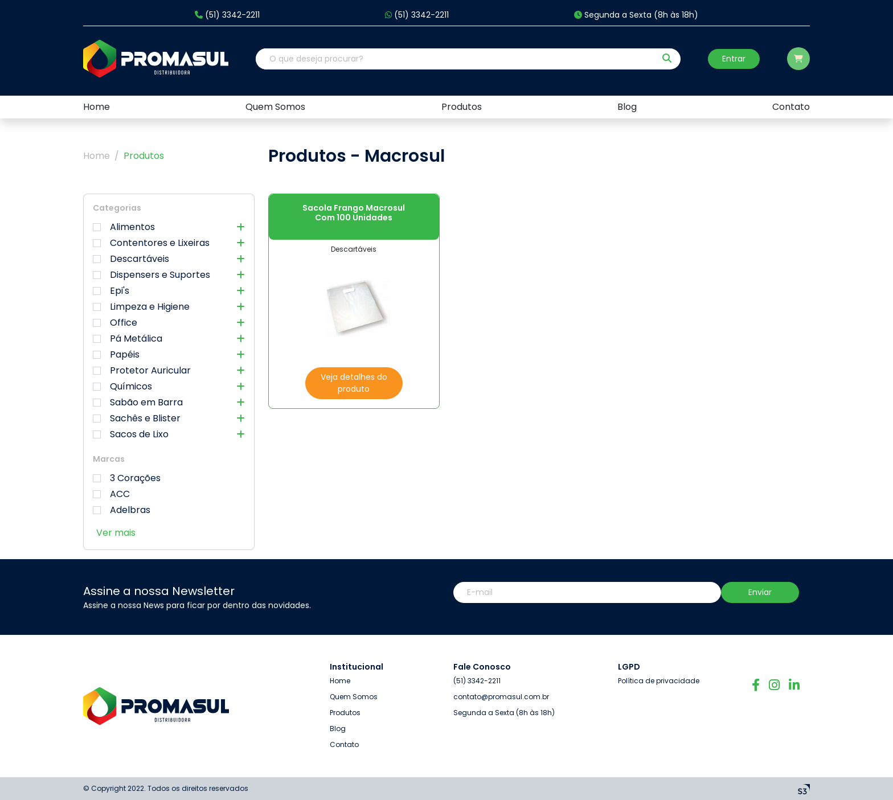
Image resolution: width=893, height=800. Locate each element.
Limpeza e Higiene (169, 307)
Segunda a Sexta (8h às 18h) (636, 15)
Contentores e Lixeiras (169, 243)
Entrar (733, 58)
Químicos (169, 386)
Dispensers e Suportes (169, 275)
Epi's (169, 291)
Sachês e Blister (169, 418)
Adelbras (121, 510)
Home (96, 155)
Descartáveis (169, 259)
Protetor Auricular (169, 371)
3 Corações (127, 478)
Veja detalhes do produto (354, 383)
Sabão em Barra (169, 402)
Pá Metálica (169, 339)
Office (169, 323)
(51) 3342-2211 (227, 15)
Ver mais (116, 532)
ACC (111, 494)
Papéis (169, 355)
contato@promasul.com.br (501, 696)
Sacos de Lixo (169, 434)
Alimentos (169, 227)
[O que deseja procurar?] (456, 58)
